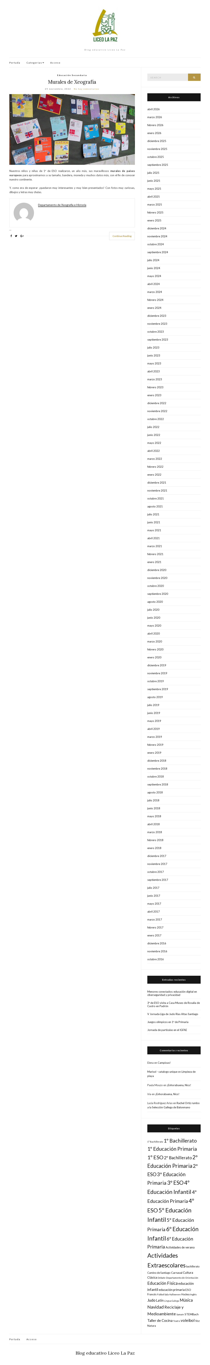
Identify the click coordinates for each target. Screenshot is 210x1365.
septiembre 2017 (157, 879)
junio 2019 (153, 713)
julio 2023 (153, 347)
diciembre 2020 (156, 570)
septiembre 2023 (157, 339)
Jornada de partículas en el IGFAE (167, 1030)
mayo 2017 (154, 903)
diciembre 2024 (156, 228)
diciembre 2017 (156, 856)
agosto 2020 (155, 601)
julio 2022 (153, 427)
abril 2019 (153, 728)
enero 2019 (154, 752)
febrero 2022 (155, 466)
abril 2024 (153, 284)
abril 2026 (153, 109)
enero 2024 (154, 307)
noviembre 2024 (157, 236)
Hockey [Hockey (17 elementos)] (185, 1294)
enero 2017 (154, 935)
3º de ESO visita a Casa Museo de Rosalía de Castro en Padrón (173, 1004)
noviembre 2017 (157, 864)
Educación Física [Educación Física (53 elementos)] (162, 1283)
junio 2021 (153, 522)
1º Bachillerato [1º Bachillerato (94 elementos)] (180, 1140)
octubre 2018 (155, 776)
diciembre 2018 (156, 760)
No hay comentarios (86, 89)
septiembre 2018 (157, 784)
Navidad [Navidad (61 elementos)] (155, 1307)
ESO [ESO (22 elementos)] (188, 1289)
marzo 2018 (154, 832)
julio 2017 (153, 887)
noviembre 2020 (157, 578)
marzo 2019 (154, 736)
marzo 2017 (154, 919)
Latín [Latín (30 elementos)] (160, 1300)
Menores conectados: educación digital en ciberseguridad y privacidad (172, 993)
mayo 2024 (154, 276)
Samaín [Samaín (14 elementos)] (180, 1314)
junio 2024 (153, 268)
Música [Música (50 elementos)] (186, 1300)
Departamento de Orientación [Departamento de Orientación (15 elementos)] (182, 1277)
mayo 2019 (154, 721)
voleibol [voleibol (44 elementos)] (188, 1320)
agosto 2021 (155, 506)
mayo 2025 (154, 188)
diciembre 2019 (156, 665)
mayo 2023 (154, 363)
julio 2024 (153, 260)
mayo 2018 (154, 816)
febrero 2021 (155, 554)
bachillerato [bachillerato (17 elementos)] (192, 1266)
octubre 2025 (155, 156)
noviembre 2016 (157, 951)
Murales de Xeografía (72, 82)
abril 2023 (153, 371)
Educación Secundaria (72, 75)
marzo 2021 (154, 546)
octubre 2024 (155, 244)
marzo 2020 (154, 641)
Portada (14, 62)
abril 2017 (153, 911)
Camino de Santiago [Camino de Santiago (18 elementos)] (159, 1272)
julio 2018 (153, 800)
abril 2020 (153, 633)
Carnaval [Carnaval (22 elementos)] (176, 1272)
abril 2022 (153, 450)
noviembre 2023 (157, 323)
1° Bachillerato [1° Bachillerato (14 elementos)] (155, 1141)
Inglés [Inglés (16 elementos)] (193, 1294)
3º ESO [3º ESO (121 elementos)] (175, 1182)
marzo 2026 (154, 117)
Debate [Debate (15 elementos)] (161, 1277)
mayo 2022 (154, 442)
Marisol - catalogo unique (162, 1071)
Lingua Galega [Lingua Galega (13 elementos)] (171, 1300)
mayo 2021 (154, 530)
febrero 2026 (155, 125)
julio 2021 (153, 514)
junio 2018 (153, 808)
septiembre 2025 (157, 164)
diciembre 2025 (156, 141)
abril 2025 (153, 196)
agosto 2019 (155, 697)
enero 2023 (154, 395)
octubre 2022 (155, 419)
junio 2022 (153, 435)
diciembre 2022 (156, 403)
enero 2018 (154, 848)
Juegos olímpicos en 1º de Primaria (167, 1022)
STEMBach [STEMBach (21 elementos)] (192, 1314)
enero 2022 (154, 474)
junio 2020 (153, 617)
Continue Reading (122, 236)
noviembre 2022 (157, 411)
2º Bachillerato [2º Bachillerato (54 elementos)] (178, 1157)
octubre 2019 (155, 681)
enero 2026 (154, 133)
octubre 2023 (155, 331)
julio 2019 (153, 705)
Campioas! (164, 1062)
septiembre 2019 (157, 689)
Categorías (34, 62)
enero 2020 (154, 657)
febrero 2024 (155, 299)
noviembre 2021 (157, 490)
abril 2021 (153, 538)
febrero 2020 (155, 649)
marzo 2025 (154, 204)
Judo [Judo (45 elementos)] (151, 1300)
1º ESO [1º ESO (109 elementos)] (155, 1157)
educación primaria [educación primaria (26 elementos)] (172, 1289)
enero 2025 (154, 220)
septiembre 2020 (157, 593)
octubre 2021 (155, 498)
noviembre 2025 (157, 149)
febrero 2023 (155, 387)
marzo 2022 (154, 458)
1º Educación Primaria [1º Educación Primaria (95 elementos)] (172, 1149)
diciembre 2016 (156, 943)
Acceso (55, 62)
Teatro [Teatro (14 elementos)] (176, 1321)
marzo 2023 (154, 379)
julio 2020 (153, 609)
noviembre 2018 (157, 768)
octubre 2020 (155, 585)
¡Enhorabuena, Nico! (179, 1085)
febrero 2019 (155, 744)
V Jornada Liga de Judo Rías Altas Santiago (172, 1014)
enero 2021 (154, 562)
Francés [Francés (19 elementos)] (151, 1294)
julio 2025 (153, 172)
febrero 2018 (155, 840)
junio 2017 (153, 895)
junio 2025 (153, 180)
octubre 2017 (155, 871)
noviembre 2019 (157, 673)
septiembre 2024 (157, 252)
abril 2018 (153, 824)
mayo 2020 (154, 625)
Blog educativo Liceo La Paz (105, 1353)
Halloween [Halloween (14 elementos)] (175, 1294)
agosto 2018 (155, 792)
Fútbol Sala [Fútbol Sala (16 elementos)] (163, 1294)
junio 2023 (153, 355)
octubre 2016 (155, 959)
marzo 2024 (154, 292)
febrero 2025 (155, 212)
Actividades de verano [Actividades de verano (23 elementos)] (180, 1247)
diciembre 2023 (156, 315)
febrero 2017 (155, 927)
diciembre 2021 (156, 482)
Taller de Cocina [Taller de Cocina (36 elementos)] (160, 1320)
